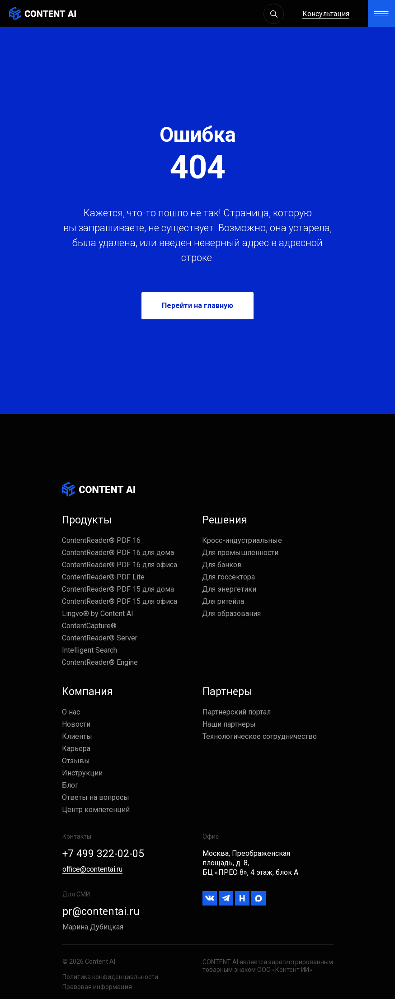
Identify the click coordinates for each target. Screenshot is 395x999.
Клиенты (77, 736)
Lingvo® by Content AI (97, 613)
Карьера (76, 748)
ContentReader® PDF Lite (103, 577)
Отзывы (76, 760)
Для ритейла (223, 601)
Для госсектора (228, 577)
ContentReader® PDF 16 (101, 540)
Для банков (222, 564)
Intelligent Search (89, 650)
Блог (70, 785)
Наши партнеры (229, 724)
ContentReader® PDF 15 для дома (118, 589)
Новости (76, 724)
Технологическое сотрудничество (259, 736)
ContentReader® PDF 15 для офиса (119, 601)
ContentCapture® (89, 625)
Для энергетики (229, 589)
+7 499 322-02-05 (103, 854)
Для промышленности (240, 552)
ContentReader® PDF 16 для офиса (119, 564)
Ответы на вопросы (95, 797)
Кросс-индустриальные (242, 540)
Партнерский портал (236, 712)
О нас (71, 712)
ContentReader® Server (99, 638)
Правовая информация (97, 986)
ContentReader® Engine (100, 662)
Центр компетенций (96, 809)
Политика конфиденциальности (110, 976)
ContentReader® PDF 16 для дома (118, 552)
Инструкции (82, 773)
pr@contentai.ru (101, 912)
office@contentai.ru (92, 869)
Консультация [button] (325, 13)
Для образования (231, 613)
